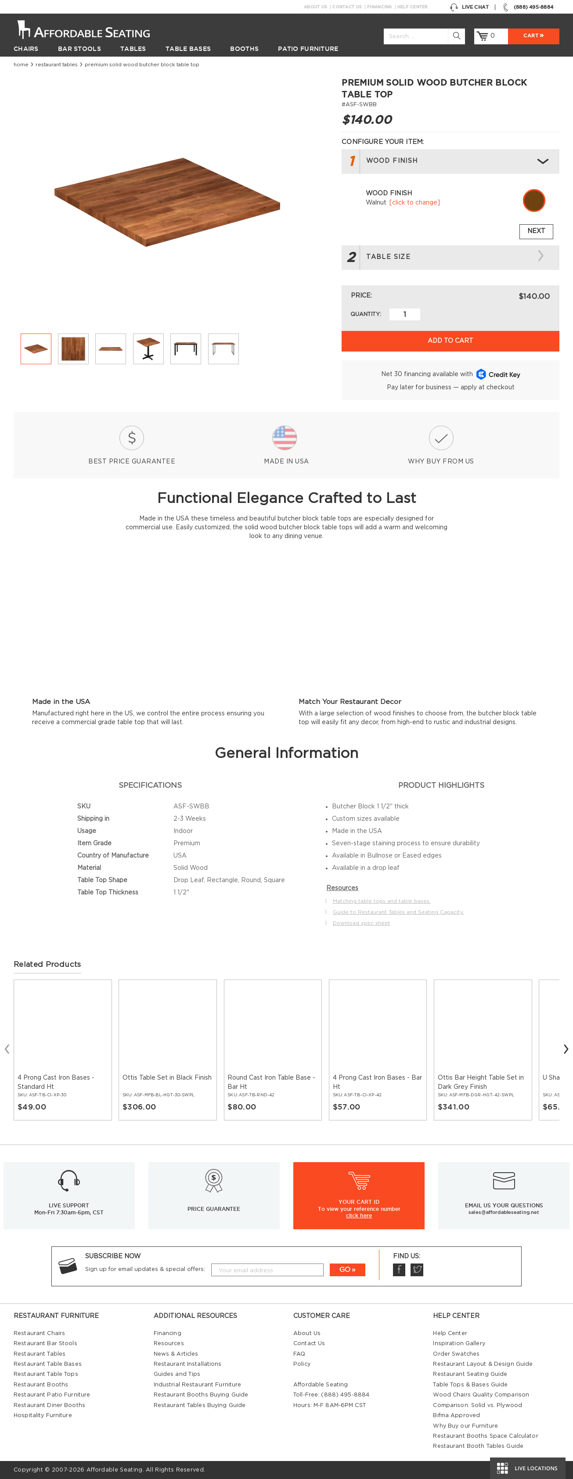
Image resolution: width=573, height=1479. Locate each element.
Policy (301, 1364)
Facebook (399, 1269)
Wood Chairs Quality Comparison (481, 1394)
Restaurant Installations (188, 1364)
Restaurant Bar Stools (45, 1343)
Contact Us (347, 7)
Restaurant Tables (57, 64)
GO (344, 1270)
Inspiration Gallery (459, 1343)
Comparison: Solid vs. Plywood (477, 1405)
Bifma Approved (456, 1415)
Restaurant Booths (41, 1384)
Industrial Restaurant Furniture (197, 1384)
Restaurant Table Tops (46, 1374)
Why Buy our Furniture (465, 1426)
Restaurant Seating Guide (470, 1374)
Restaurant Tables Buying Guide (200, 1405)
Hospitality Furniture (43, 1415)
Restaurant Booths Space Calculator (485, 1436)
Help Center (412, 7)
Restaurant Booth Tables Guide (478, 1446)
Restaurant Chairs (39, 1333)
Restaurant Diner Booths (49, 1405)
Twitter (417, 1269)
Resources (169, 1343)
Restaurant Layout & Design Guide (483, 1364)
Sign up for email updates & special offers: (145, 1269)
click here (359, 1215)
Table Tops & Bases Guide (470, 1384)
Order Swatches (456, 1354)
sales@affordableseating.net (503, 1212)
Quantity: (365, 314)
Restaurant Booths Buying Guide (201, 1394)
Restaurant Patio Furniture (52, 1394)
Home (21, 64)
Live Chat (469, 7)
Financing (379, 7)
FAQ (299, 1354)
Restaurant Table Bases (48, 1364)
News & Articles (176, 1354)
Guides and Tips (177, 1374)
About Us (315, 7)
